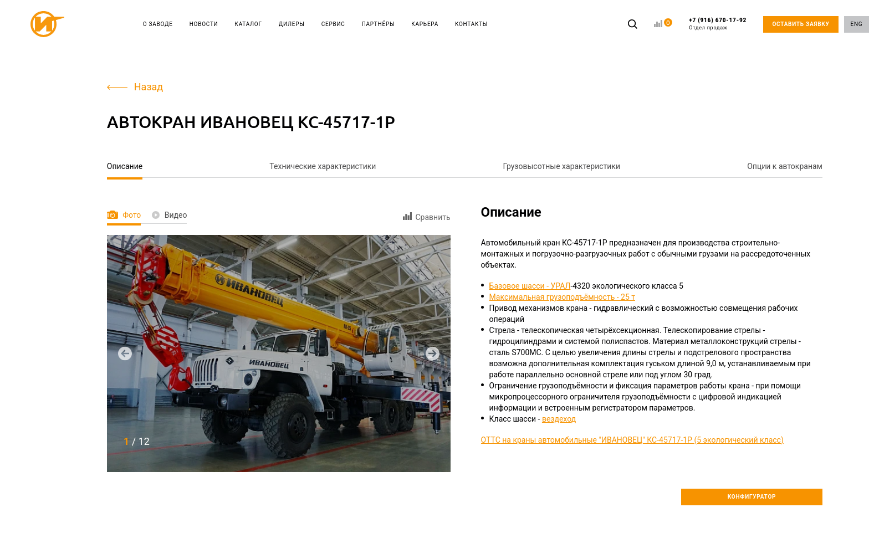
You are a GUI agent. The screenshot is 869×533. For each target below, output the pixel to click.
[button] (125, 353)
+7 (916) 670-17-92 (718, 24)
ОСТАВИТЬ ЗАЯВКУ (800, 24)
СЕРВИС (333, 24)
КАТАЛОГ (248, 24)
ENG (857, 24)
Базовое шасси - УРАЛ (530, 285)
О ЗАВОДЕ (158, 24)
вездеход (559, 418)
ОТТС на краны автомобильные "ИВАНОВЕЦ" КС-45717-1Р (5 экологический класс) (632, 439)
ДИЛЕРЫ (292, 24)
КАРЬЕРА (424, 24)
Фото (124, 215)
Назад (135, 87)
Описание (124, 166)
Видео (169, 215)
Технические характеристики (322, 166)
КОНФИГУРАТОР (752, 497)
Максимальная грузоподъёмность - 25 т (562, 297)
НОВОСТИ (204, 24)
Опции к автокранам (784, 166)
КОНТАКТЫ (471, 24)
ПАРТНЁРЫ (378, 24)
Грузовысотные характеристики (561, 166)
